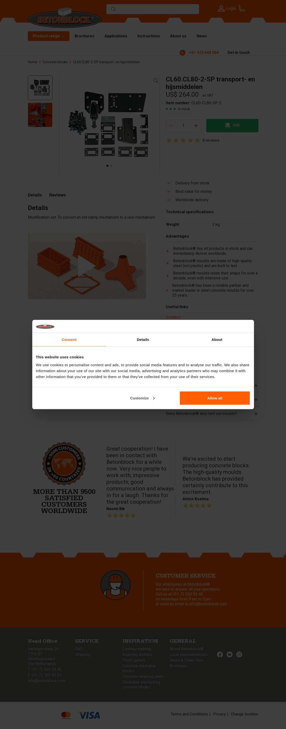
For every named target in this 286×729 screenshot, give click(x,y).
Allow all (214, 398)
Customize (142, 398)
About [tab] (217, 339)
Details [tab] (143, 339)
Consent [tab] (69, 339)
